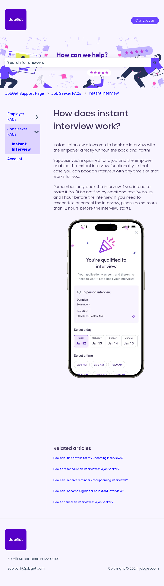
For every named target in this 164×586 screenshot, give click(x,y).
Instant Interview (104, 93)
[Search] (155, 62)
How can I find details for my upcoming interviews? (88, 458)
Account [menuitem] (14, 159)
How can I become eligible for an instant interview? (88, 491)
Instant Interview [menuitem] (21, 147)
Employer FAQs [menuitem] (15, 117)
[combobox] (78, 62)
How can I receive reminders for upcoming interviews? (90, 480)
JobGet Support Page (24, 93)
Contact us (145, 20)
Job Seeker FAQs (66, 93)
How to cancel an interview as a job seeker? (83, 502)
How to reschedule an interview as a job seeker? (86, 469)
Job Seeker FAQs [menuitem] (17, 132)
